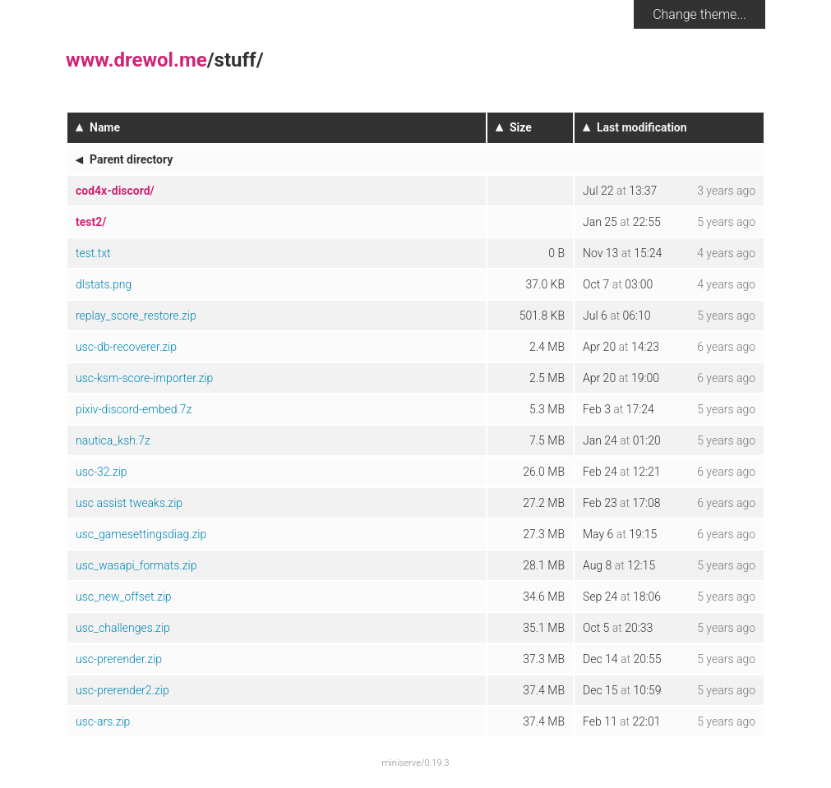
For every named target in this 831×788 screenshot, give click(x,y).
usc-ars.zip (103, 721)
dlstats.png (104, 284)
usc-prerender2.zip (122, 690)
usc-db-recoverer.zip (126, 346)
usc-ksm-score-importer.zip (144, 378)
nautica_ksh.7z (113, 440)
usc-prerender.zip (119, 659)
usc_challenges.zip (123, 627)
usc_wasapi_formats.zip (136, 565)
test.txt (93, 253)
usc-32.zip (101, 471)
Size (521, 127)
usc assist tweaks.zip (129, 502)
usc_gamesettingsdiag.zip (141, 534)
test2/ (91, 221)
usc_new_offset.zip (124, 596)
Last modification (642, 127)
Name (105, 127)
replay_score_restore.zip (136, 315)
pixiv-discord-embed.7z (134, 409)
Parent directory (131, 159)
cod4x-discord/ (115, 190)
